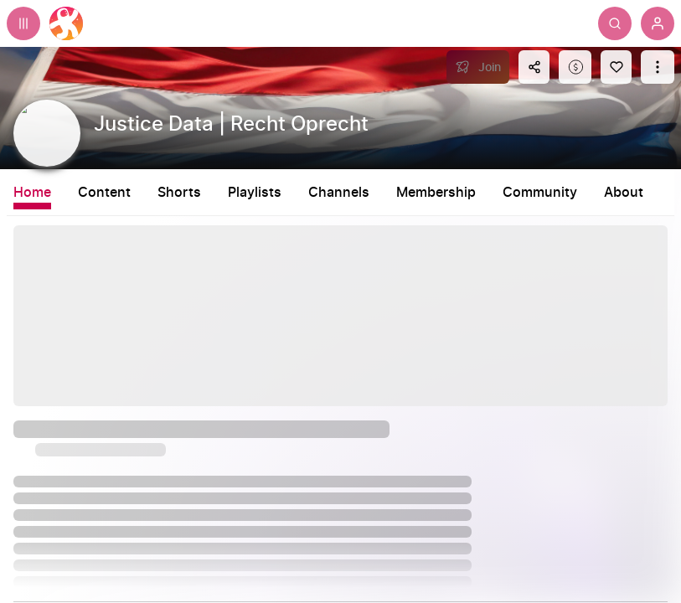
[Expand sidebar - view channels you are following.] (23, 23)
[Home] (66, 23)
